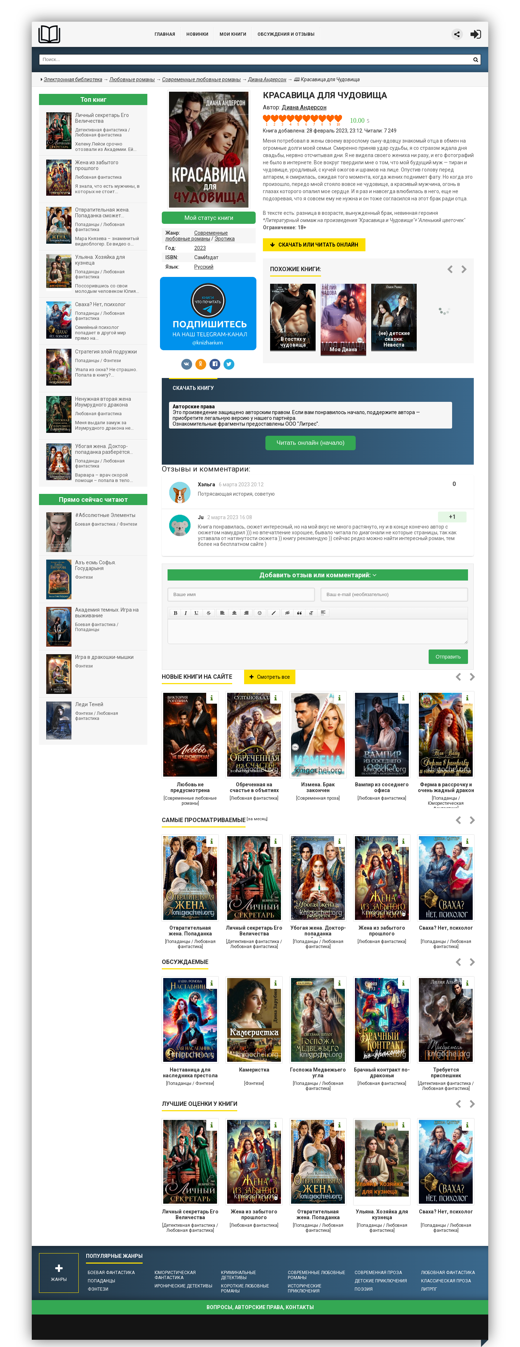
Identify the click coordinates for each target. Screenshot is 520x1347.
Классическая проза (446, 1280)
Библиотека (86, 34)
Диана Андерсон (267, 79)
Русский (203, 267)
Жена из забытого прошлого (382, 931)
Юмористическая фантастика (175, 1275)
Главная (165, 34)
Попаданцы (101, 1280)
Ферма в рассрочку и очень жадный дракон (446, 787)
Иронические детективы (183, 1286)
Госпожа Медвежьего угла (318, 1072)
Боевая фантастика (111, 1272)
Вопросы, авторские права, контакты (260, 1307)
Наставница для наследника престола (190, 1072)
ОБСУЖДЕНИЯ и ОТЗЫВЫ (286, 34)
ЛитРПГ (429, 1289)
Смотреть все (270, 677)
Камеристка (254, 1070)
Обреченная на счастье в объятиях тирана (254, 788)
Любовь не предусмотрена (190, 787)
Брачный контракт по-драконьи (382, 1072)
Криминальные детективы (238, 1275)
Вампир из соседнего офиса (382, 787)
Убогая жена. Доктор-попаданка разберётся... (318, 931)
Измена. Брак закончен (318, 787)
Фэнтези (98, 1289)
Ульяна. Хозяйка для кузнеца (382, 1214)
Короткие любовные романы (245, 1288)
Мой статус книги (209, 217)
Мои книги (233, 34)
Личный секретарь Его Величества (254, 931)
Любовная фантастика (448, 1272)
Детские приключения (381, 1280)
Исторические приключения (304, 1288)
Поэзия (364, 1289)
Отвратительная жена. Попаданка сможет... (190, 931)
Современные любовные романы (196, 236)
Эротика (224, 239)
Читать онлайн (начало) (310, 442)
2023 (200, 248)
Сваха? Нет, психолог (446, 928)
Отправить (448, 657)
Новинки (197, 34)
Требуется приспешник (446, 1072)
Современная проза (378, 1272)
